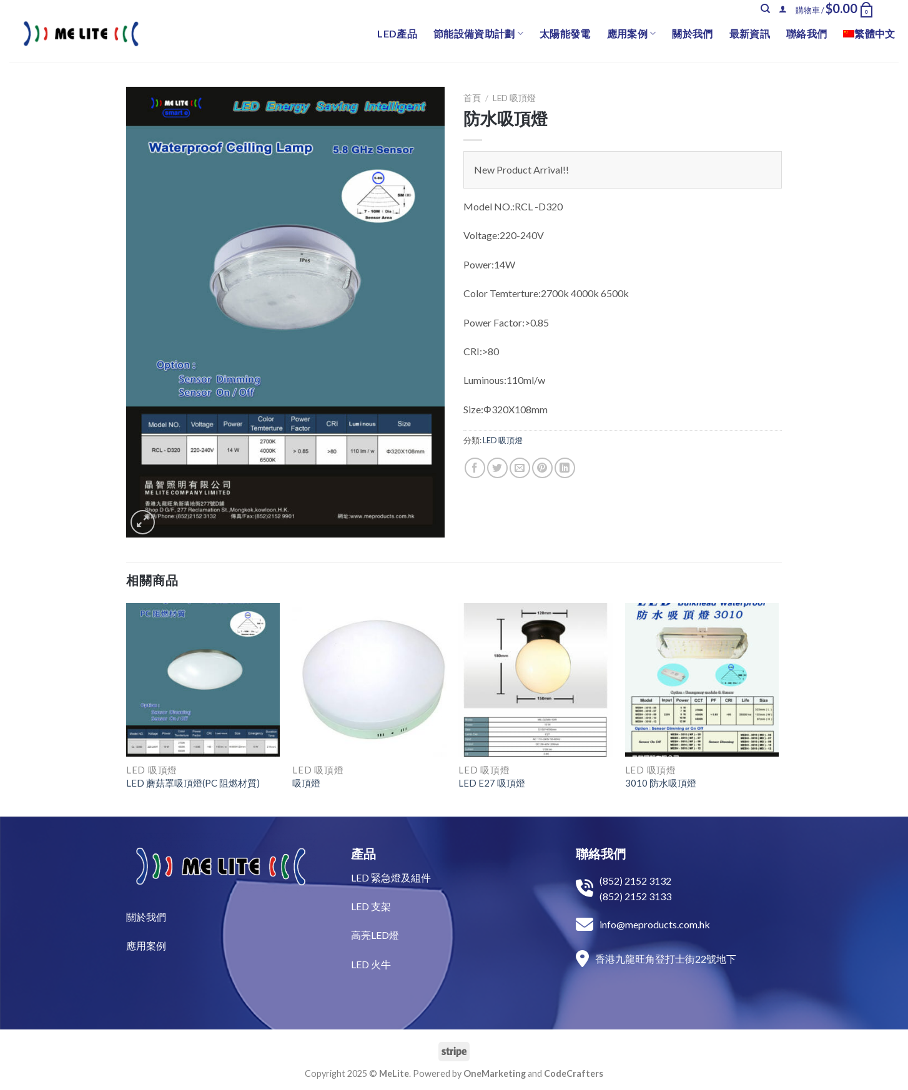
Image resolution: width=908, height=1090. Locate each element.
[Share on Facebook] (475, 468)
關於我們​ (146, 917)
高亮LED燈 (375, 935)
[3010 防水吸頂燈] (702, 680)
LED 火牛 (371, 964)
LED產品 (397, 33)
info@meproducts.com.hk (655, 924)
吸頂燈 (306, 782)
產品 (363, 853)
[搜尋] (765, 8)
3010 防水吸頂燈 (660, 782)
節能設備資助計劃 (478, 33)
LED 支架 (371, 906)
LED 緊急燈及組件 (391, 877)
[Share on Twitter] (497, 468)
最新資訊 (749, 33)
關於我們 (692, 33)
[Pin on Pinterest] (542, 468)
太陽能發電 (565, 33)
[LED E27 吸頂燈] (535, 680)
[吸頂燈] (369, 680)
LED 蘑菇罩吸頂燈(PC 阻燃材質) (193, 782)
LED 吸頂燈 (514, 98)
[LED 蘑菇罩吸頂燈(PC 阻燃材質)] (203, 680)
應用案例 (631, 33)
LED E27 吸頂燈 (491, 782)
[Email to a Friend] (520, 468)
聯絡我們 (806, 33)
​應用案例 (146, 945)
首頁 (472, 98)
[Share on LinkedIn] (565, 468)
